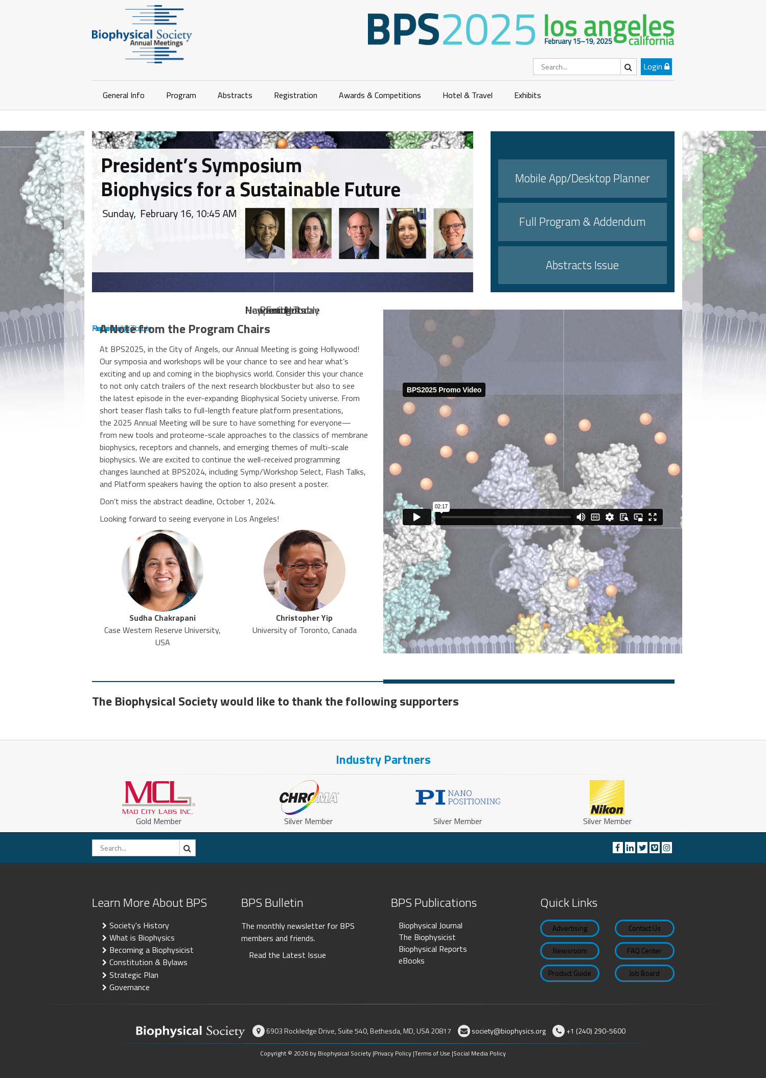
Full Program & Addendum (582, 221)
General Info (124, 95)
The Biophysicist (427, 937)
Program (181, 95)
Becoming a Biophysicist (151, 950)
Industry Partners (383, 759)
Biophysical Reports (433, 949)
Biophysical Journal (430, 925)
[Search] (585, 66)
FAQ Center (644, 950)
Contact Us (645, 928)
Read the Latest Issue (287, 955)
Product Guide (569, 973)
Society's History (139, 925)
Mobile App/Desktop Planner (582, 178)
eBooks (412, 960)
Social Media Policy (479, 1053)
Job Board (644, 973)
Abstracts (235, 95)
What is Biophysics (142, 937)
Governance (129, 987)
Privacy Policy (392, 1053)
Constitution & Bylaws (148, 962)
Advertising (569, 928)
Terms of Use (432, 1053)
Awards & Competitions (380, 95)
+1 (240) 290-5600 (595, 1030)
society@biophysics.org (509, 1030)
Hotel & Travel (468, 95)
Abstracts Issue (582, 265)
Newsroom (570, 950)
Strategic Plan (133, 975)
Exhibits (527, 95)
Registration (295, 95)
